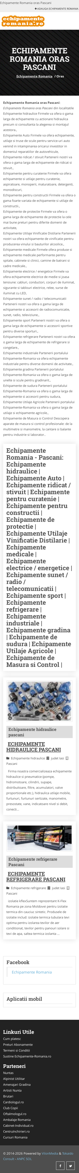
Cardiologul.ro (13, 1102)
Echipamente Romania (34, 76)
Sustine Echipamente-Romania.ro (27, 1056)
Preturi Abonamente (18, 1044)
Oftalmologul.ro (14, 1114)
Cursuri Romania (15, 1137)
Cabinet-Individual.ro (18, 1125)
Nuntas (8, 1073)
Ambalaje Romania (17, 1120)
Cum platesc (12, 1039)
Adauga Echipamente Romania (56, 8)
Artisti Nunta (12, 1090)
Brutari (8, 1096)
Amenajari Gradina (17, 1084)
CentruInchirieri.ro (16, 1131)
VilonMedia (50, 1153)
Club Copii (10, 1108)
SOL (29, 1159)
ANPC (21, 1159)
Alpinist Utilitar (14, 1078)
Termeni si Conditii (16, 1050)
